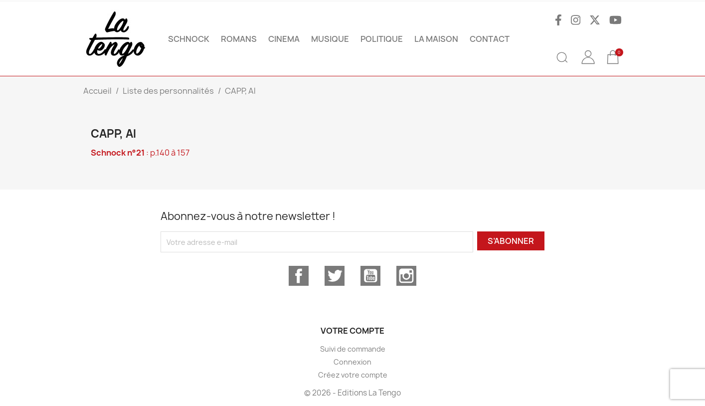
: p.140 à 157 (140, 152)
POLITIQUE (381, 38)
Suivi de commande (352, 349)
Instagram (406, 276)
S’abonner (511, 240)
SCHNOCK (188, 38)
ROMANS (239, 38)
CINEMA (284, 38)
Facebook (299, 276)
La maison (436, 38)
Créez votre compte (352, 375)
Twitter (335, 276)
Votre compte (352, 330)
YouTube (370, 276)
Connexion (352, 362)
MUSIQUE (330, 38)
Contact (490, 38)
